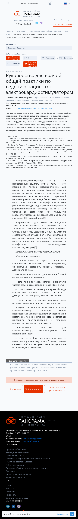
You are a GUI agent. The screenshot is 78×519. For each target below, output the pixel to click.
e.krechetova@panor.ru (32, 439)
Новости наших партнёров (19, 474)
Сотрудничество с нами (17, 498)
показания (64, 103)
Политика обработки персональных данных (27, 468)
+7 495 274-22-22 (22, 23)
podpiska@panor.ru (31, 441)
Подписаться (15, 389)
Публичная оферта (15, 465)
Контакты (10, 488)
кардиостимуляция (52, 103)
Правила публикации (16, 449)
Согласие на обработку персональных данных (28, 458)
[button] (65, 58)
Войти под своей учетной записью (57, 389)
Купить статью (34, 389)
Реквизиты (11, 494)
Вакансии (10, 491)
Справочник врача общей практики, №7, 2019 (33, 108)
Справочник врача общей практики (45, 31)
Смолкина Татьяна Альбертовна (20, 97)
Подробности (62, 514)
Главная (9, 31)
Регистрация (33, 3)
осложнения (11, 106)
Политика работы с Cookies (19, 461)
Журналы (21, 31)
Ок (72, 514)
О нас (8, 485)
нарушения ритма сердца (33, 103)
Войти (23, 3)
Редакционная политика (17, 452)
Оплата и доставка (15, 455)
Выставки (10, 471)
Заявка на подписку (63, 24)
